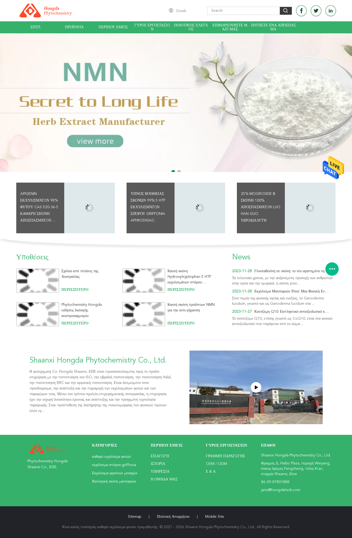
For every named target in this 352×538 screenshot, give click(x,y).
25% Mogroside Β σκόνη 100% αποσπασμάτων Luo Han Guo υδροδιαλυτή (261, 207)
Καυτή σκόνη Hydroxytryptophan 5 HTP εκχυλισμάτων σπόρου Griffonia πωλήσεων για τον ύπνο (190, 276)
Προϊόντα (74, 27)
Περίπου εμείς (113, 27)
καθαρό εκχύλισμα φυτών (111, 457)
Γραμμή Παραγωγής (225, 456)
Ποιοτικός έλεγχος (191, 27)
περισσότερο (75, 290)
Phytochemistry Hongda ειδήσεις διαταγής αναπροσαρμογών (82, 310)
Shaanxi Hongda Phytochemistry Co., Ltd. (98, 360)
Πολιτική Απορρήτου (173, 517)
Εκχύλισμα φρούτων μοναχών (114, 473)
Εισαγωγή (160, 456)
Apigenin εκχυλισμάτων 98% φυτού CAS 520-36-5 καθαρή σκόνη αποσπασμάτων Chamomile (39, 208)
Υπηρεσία (160, 471)
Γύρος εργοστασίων (152, 27)
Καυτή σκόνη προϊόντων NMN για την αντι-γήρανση (191, 307)
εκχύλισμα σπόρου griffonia (114, 465)
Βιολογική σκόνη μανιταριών (114, 481)
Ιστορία (158, 464)
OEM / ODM (216, 464)
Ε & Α (211, 471)
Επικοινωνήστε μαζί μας (230, 27)
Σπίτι (35, 27)
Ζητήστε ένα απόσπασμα (273, 27)
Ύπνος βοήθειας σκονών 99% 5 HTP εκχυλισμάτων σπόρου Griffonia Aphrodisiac (148, 207)
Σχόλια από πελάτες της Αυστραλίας (80, 274)
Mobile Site (214, 517)
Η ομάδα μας (164, 479)
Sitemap (134, 517)
